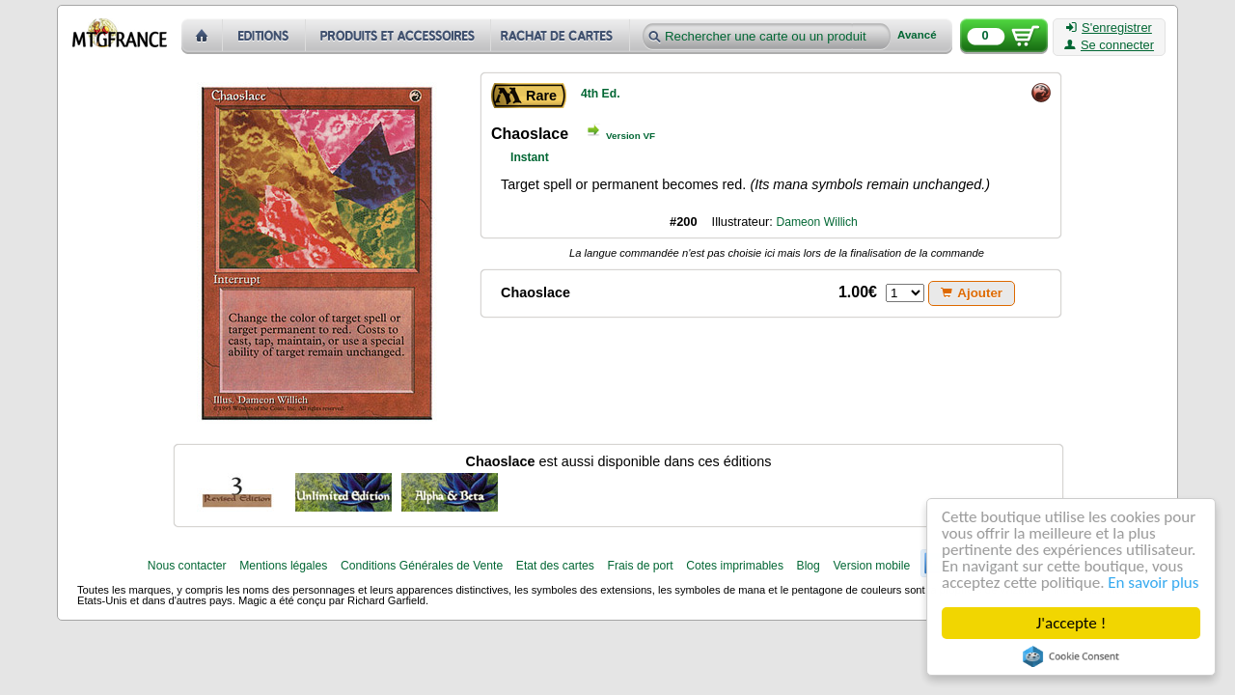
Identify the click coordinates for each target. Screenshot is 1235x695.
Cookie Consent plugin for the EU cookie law (1071, 656)
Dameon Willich (816, 222)
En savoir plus (1153, 582)
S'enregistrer (1109, 28)
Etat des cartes (555, 565)
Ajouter (971, 293)
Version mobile (871, 565)
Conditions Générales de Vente (422, 565)
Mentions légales (283, 565)
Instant (529, 157)
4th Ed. (600, 93)
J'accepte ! (1071, 623)
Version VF (630, 135)
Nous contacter (187, 565)
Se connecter (1109, 45)
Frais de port (639, 565)
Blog (808, 565)
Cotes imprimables (734, 565)
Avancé (917, 35)
